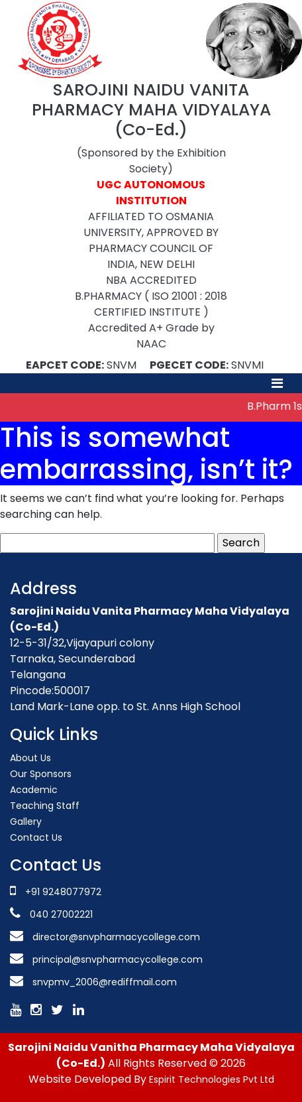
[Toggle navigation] (277, 383)
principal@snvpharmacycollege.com (116, 959)
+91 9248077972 (63, 891)
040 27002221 (60, 914)
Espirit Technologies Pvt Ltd (211, 1079)
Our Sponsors (41, 773)
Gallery (26, 821)
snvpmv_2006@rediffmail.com (104, 982)
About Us (30, 758)
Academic (34, 789)
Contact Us (36, 837)
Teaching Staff (44, 805)
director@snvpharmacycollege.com (116, 937)
